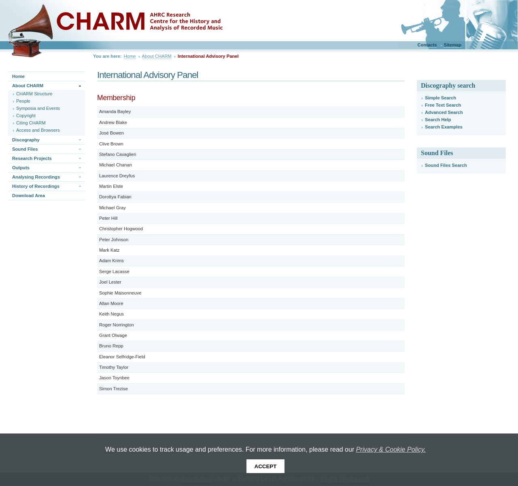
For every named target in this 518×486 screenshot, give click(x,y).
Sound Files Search (446, 165)
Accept (266, 466)
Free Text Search (443, 105)
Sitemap (452, 44)
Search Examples (444, 126)
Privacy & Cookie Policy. (391, 449)
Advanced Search (444, 112)
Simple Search (440, 97)
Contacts (427, 44)
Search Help (438, 119)
